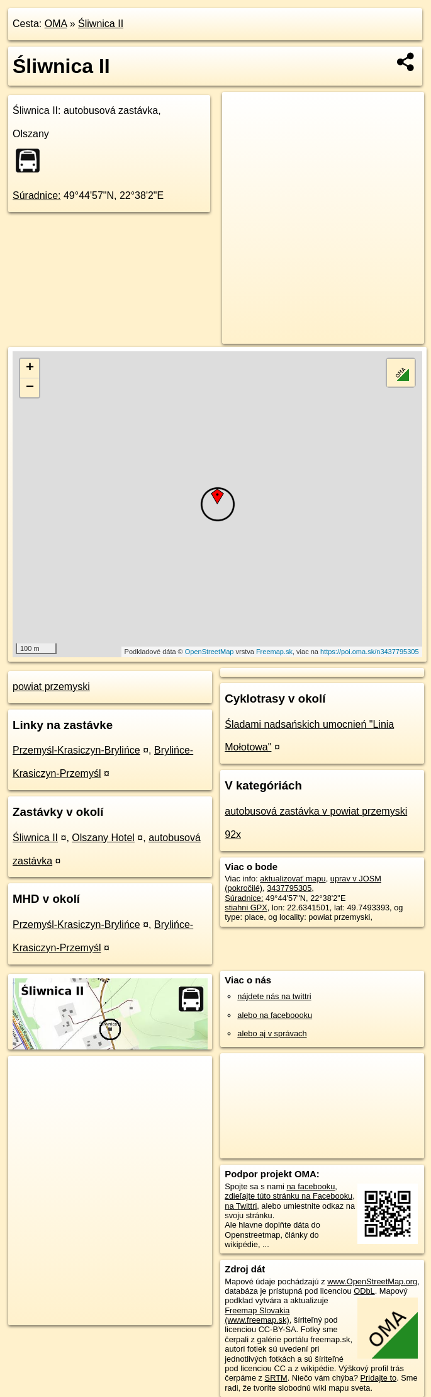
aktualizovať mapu (292, 878)
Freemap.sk (274, 651)
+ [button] (30, 368)
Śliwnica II (100, 23)
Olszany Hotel (103, 837)
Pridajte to (379, 1378)
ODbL (364, 1291)
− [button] (30, 387)
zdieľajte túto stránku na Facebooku (288, 1196)
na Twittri (241, 1206)
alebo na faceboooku (274, 1015)
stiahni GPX (246, 907)
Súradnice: (37, 195)
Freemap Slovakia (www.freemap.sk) (257, 1315)
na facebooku (310, 1186)
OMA (56, 23)
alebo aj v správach (271, 1033)
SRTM (276, 1378)
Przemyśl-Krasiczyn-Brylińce (76, 750)
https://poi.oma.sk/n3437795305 (369, 651)
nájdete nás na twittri (274, 996)
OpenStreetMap (209, 651)
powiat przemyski (51, 686)
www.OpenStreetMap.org (372, 1281)
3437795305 (289, 888)
